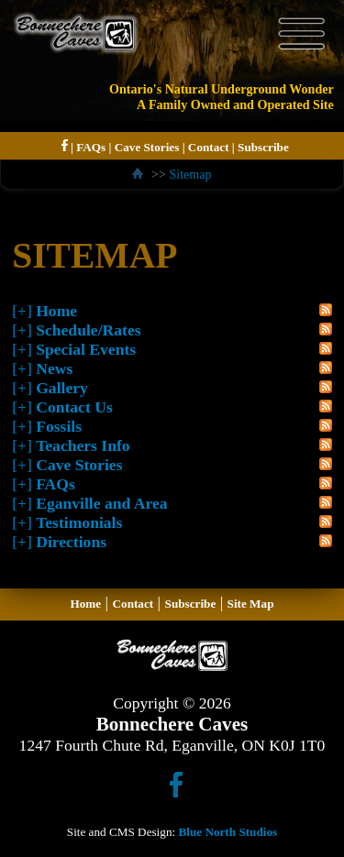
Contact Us (74, 407)
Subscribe (263, 147)
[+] (22, 311)
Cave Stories (147, 147)
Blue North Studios (227, 832)
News (54, 368)
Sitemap (190, 174)
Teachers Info (82, 445)
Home (56, 311)
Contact (208, 147)
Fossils (59, 426)
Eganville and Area (101, 503)
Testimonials (79, 522)
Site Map (250, 603)
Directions (71, 542)
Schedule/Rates (88, 330)
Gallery (62, 388)
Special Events (86, 349)
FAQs (90, 147)
